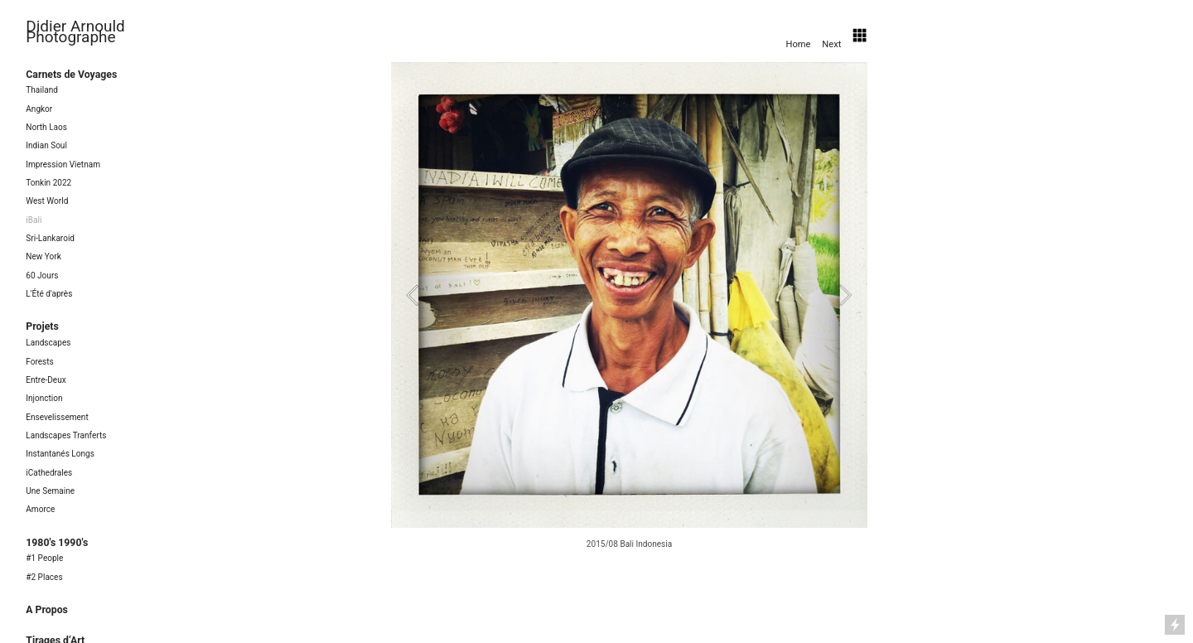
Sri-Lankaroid (50, 238)
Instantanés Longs (60, 453)
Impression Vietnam (63, 164)
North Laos (46, 127)
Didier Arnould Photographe (75, 31)
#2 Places (44, 577)
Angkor (39, 109)
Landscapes (48, 342)
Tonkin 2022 (48, 182)
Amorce (40, 509)
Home (797, 43)
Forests (39, 361)
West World (47, 200)
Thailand (42, 89)
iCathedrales (49, 472)
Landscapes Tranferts (66, 435)
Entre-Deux (45, 379)
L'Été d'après (49, 293)
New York (43, 256)
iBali (33, 220)
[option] (629, 308)
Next (832, 43)
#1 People (44, 558)
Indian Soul (46, 145)
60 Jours (42, 275)
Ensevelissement (57, 417)
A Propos (47, 610)
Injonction (44, 398)
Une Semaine (50, 491)
